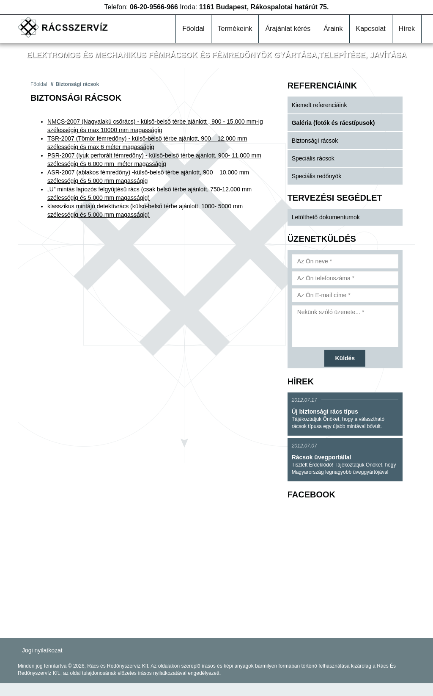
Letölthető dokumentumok (326, 217)
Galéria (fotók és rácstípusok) (333, 122)
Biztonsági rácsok (315, 140)
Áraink (333, 28)
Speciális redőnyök (317, 176)
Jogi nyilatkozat (42, 650)
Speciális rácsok (313, 158)
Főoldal (193, 28)
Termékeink (235, 28)
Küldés (345, 358)
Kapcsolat (371, 28)
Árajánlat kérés (287, 28)
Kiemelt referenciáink (319, 105)
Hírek (407, 28)
